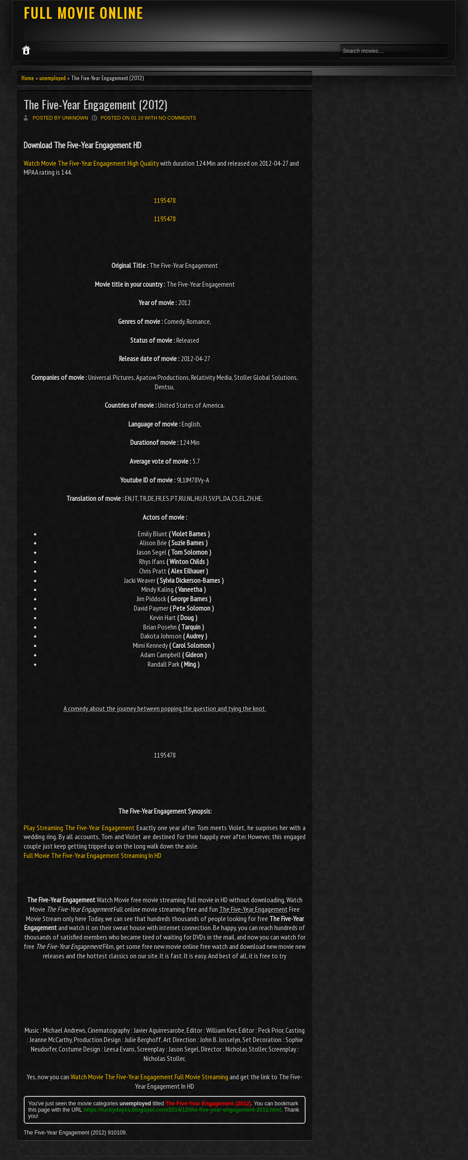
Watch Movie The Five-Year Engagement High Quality (92, 163)
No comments (177, 118)
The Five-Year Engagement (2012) (95, 104)
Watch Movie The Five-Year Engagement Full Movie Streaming (149, 1076)
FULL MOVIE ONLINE (83, 13)
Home (27, 78)
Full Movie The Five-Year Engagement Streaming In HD (93, 855)
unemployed (52, 78)
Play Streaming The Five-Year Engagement (79, 827)
